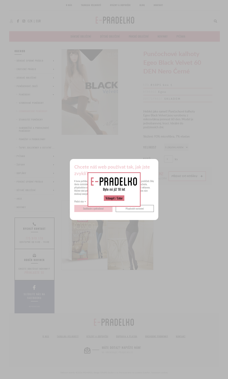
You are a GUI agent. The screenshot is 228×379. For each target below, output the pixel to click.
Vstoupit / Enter (114, 198)
